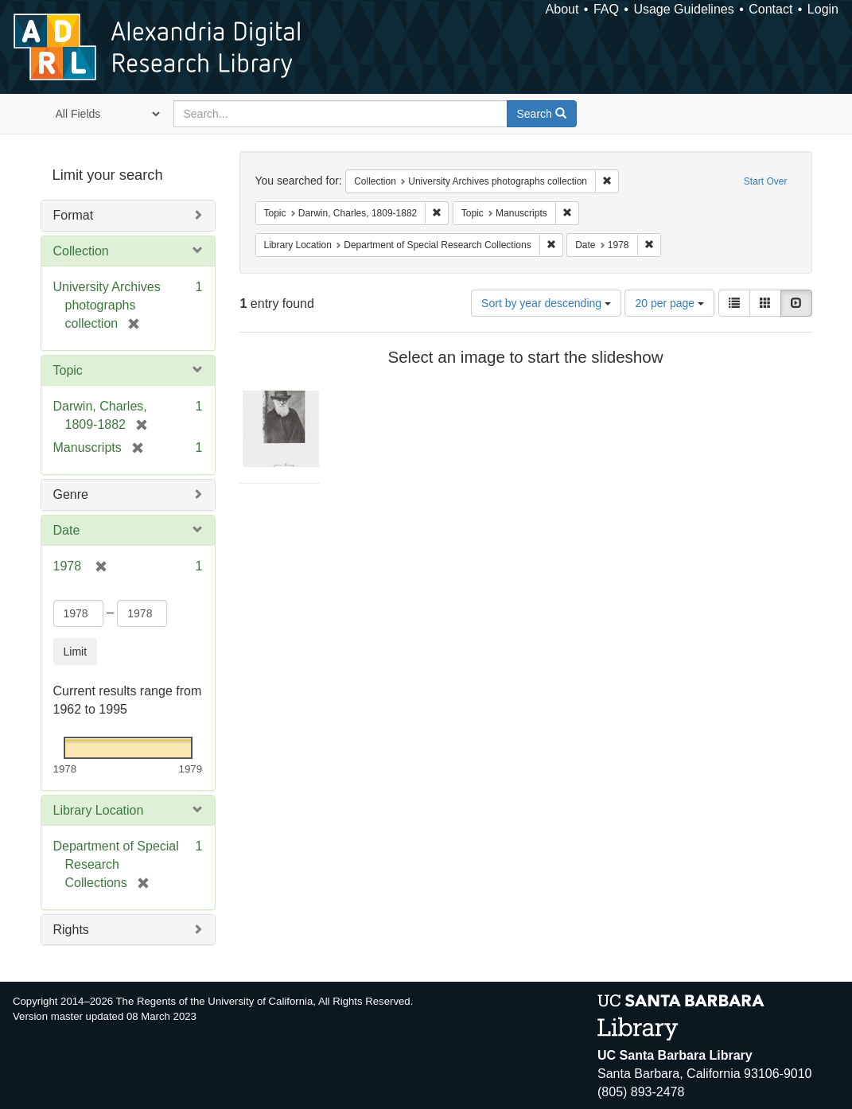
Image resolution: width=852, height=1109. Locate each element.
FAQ (606, 9)
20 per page (669, 303)
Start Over (766, 181)
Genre (70, 494)
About (562, 9)
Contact (770, 9)
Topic (68, 370)
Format (73, 215)
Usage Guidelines (683, 9)
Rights (71, 929)
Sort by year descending (546, 303)
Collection (81, 251)
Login (822, 9)
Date (66, 530)
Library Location (98, 810)
